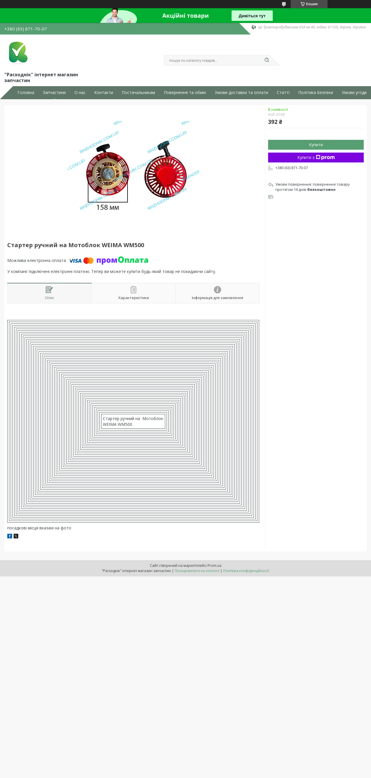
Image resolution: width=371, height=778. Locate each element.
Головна (25, 93)
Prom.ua (214, 565)
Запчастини (54, 93)
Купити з (316, 157)
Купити (316, 144)
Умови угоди (354, 93)
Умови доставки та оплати (241, 93)
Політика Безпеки (315, 93)
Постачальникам (138, 93)
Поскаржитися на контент (197, 570)
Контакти (103, 93)
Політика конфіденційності (246, 570)
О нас (80, 93)
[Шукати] (266, 60)
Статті (283, 93)
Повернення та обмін (185, 93)
